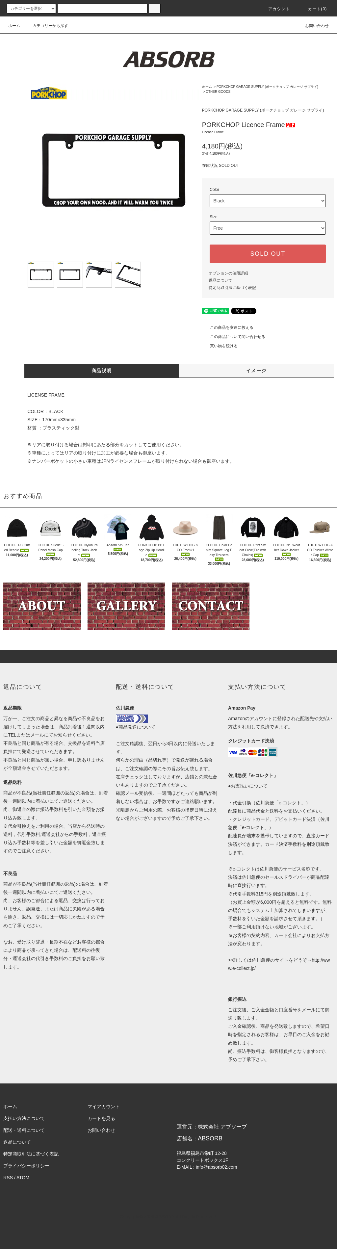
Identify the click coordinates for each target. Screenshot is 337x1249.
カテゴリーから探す (46, 25)
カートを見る (101, 1118)
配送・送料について (24, 1130)
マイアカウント (104, 1106)
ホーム (14, 25)
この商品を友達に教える (227, 327)
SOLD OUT (267, 253)
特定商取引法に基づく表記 (232, 287)
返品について (220, 280)
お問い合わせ (313, 25)
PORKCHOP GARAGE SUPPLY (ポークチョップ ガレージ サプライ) (267, 87)
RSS (8, 1177)
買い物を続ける (220, 346)
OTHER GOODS (218, 91)
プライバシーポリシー (26, 1165)
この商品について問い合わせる (233, 336)
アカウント (275, 9)
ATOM (22, 1177)
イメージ (256, 370)
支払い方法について (24, 1118)
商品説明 (101, 370)
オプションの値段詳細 (228, 273)
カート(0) (313, 9)
